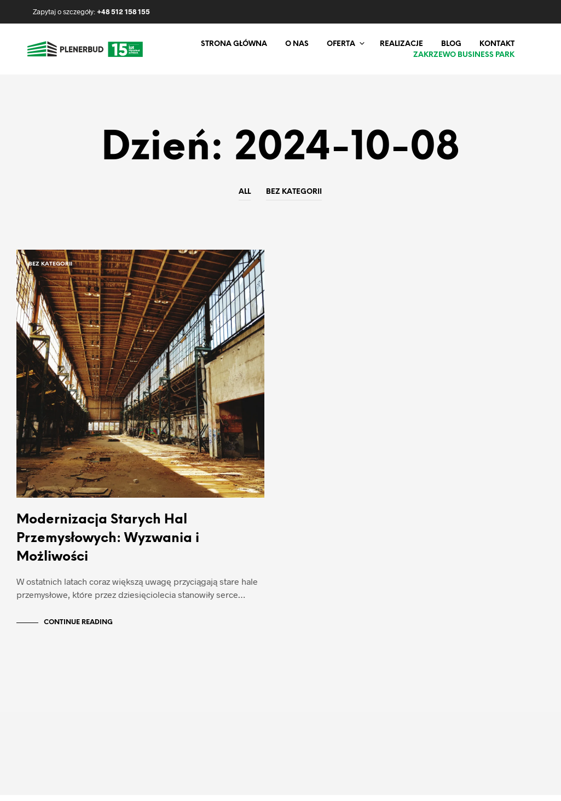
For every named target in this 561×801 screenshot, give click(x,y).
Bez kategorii (294, 191)
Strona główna (234, 44)
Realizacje (401, 44)
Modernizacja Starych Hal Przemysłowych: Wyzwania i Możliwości (107, 544)
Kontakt (496, 44)
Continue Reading (78, 628)
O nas (297, 44)
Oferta (341, 44)
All (245, 191)
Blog (451, 44)
